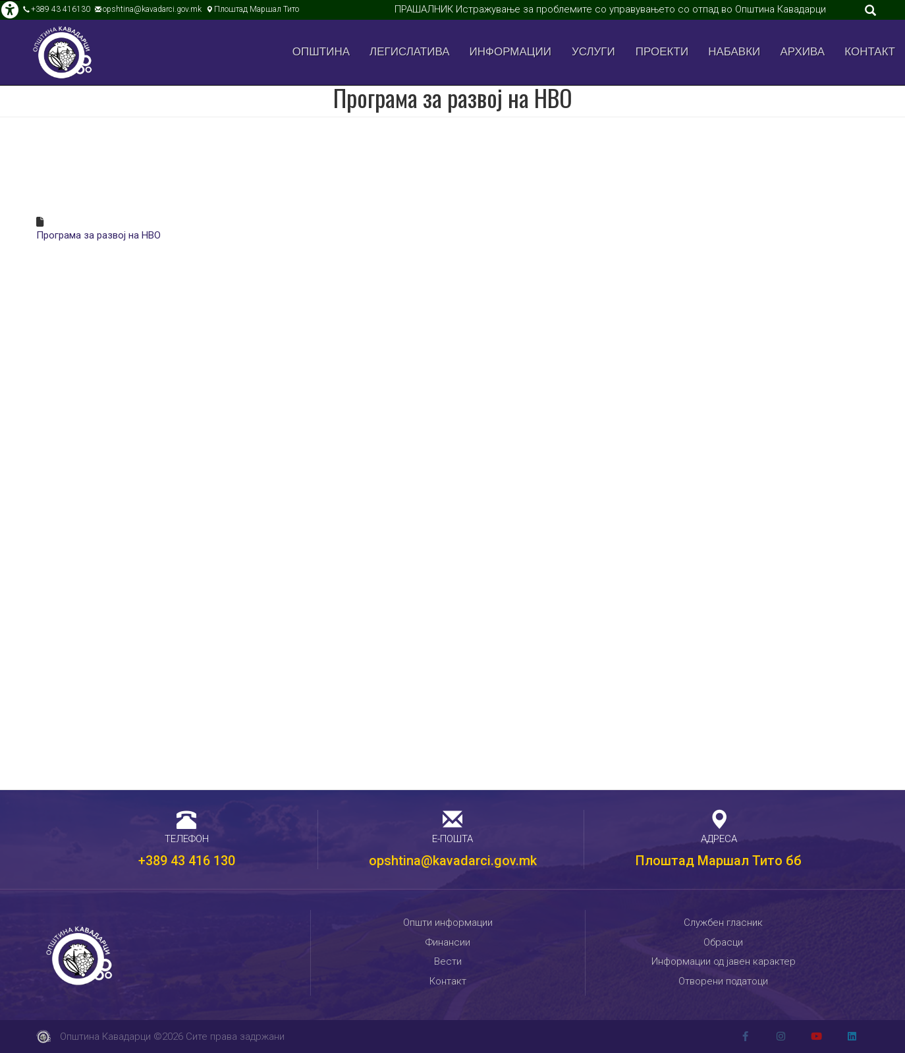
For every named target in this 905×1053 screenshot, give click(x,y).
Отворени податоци (723, 981)
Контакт (869, 51)
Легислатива (410, 51)
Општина (321, 51)
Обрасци (723, 942)
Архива (803, 51)
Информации (510, 51)
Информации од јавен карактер (723, 961)
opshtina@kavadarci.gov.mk (152, 9)
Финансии (447, 942)
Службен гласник (723, 922)
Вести (448, 961)
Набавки (734, 51)
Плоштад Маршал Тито (256, 9)
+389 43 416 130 (186, 860)
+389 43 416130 (60, 9)
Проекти (662, 51)
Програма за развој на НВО (98, 235)
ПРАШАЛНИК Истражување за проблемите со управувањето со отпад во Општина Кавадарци (610, 9)
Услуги (593, 51)
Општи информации (448, 922)
